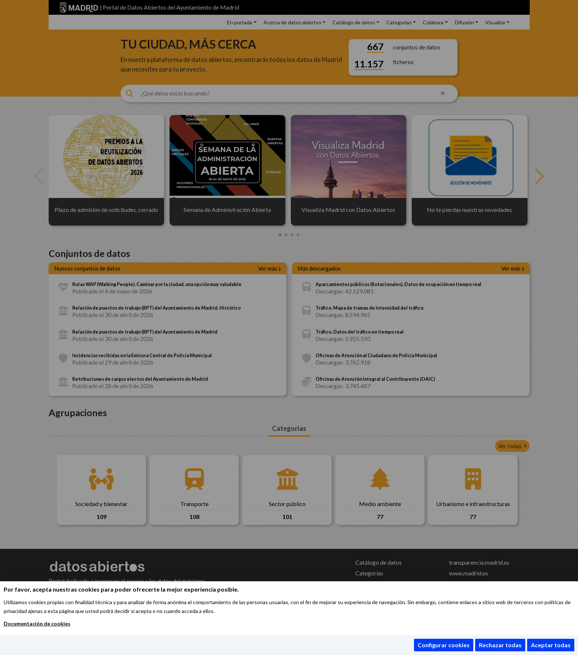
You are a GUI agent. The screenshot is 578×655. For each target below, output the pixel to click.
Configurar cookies (444, 644)
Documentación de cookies (37, 623)
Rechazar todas (500, 644)
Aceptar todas (551, 644)
